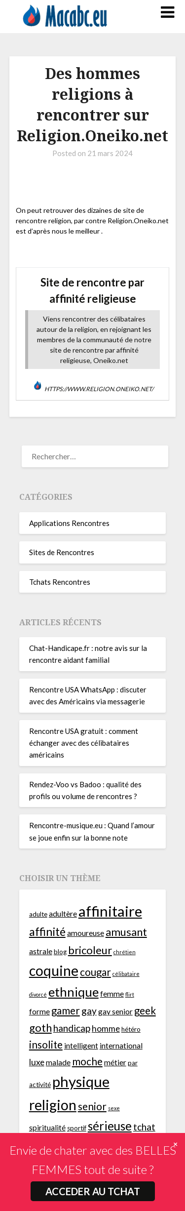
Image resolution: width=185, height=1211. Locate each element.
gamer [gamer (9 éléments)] (65, 1010)
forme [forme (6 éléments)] (39, 1011)
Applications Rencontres (69, 523)
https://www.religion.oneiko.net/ (98, 389)
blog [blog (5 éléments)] (60, 952)
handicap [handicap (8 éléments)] (71, 1028)
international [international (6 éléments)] (121, 1045)
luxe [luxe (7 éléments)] (36, 1062)
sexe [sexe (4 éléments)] (114, 1108)
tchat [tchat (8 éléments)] (144, 1126)
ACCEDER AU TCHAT (92, 1191)
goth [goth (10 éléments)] (40, 1027)
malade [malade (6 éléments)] (58, 1062)
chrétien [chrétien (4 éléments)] (124, 952)
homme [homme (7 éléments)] (106, 1028)
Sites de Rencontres (61, 552)
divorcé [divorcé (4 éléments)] (38, 994)
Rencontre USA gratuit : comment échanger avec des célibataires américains (83, 743)
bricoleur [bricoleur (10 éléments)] (90, 950)
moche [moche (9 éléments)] (87, 1061)
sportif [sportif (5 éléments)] (76, 1128)
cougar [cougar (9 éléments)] (95, 972)
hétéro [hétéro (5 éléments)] (131, 1029)
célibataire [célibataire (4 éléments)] (126, 973)
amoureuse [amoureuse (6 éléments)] (85, 932)
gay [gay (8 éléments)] (89, 1010)
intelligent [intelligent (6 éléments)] (81, 1045)
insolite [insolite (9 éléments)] (46, 1044)
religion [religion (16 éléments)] (52, 1104)
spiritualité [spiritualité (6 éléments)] (47, 1127)
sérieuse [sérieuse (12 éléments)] (110, 1126)
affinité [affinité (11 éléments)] (47, 931)
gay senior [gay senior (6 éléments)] (115, 1011)
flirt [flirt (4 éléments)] (129, 994)
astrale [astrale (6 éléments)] (40, 951)
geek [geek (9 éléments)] (145, 1010)
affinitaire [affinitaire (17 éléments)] (110, 911)
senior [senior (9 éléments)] (92, 1106)
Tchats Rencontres (59, 581)
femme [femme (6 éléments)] (112, 993)
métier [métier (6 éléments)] (115, 1062)
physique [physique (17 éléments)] (81, 1081)
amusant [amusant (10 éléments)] (126, 931)
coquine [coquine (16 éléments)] (53, 970)
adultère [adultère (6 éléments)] (63, 913)
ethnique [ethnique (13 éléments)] (73, 991)
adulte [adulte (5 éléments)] (38, 914)
